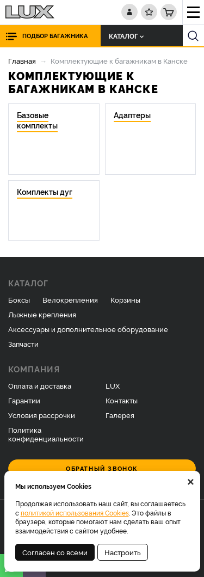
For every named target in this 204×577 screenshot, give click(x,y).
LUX (113, 385)
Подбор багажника (55, 36)
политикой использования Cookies (75, 512)
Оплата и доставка (39, 385)
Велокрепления (70, 299)
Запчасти (23, 343)
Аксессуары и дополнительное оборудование (88, 329)
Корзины (125, 299)
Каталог (126, 35)
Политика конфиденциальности (46, 434)
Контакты (122, 400)
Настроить (122, 552)
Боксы (19, 299)
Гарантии (24, 400)
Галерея (120, 415)
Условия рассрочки (41, 415)
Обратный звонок (102, 468)
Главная (22, 60)
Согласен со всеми (55, 552)
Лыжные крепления (42, 314)
